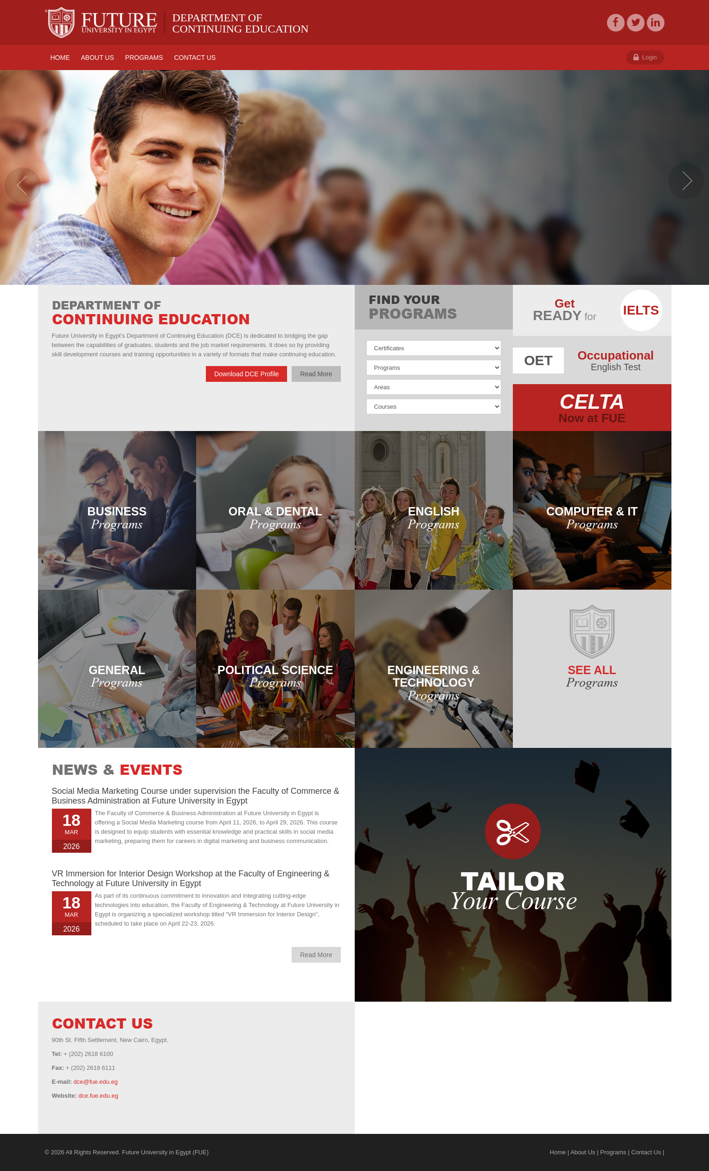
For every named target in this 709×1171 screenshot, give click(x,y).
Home (558, 1152)
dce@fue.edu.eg (95, 1081)
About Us (582, 1152)
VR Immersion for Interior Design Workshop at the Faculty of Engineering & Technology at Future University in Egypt (191, 878)
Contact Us (646, 1152)
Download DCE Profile (246, 374)
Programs (613, 1152)
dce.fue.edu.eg (98, 1095)
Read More (316, 374)
